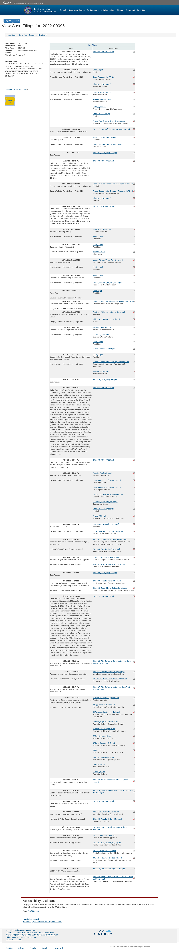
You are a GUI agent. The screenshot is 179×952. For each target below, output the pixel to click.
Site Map (9, 948)
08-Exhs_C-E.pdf (99, 750)
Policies (21, 948)
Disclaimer (45, 948)
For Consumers (93, 10)
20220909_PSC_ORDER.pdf (103, 460)
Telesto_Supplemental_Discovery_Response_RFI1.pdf (113, 191)
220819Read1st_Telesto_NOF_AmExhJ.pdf (109, 564)
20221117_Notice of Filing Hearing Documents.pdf (111, 129)
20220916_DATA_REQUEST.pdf (105, 379)
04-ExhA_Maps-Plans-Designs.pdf (105, 722)
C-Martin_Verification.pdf (102, 92)
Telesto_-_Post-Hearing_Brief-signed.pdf (108, 144)
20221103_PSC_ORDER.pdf (103, 161)
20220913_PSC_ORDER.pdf (103, 388)
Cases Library (11, 35)
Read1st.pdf (97, 291)
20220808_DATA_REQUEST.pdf (105, 573)
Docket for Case (15, 89)
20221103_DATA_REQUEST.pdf (105, 153)
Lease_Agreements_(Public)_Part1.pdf (107, 480)
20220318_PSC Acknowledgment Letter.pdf (109, 869)
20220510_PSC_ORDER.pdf (103, 801)
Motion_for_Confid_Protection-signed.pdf (108, 494)
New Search (42, 35)
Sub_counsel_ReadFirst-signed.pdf (106, 524)
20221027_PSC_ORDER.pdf (103, 206)
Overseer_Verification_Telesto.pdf (105, 502)
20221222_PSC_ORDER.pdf (103, 52)
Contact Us (141, 10)
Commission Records (77, 10)
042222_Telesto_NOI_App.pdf (104, 835)
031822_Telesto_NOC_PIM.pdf (104, 851)
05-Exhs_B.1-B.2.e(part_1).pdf (104, 729)
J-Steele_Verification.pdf (102, 99)
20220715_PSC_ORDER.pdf (103, 596)
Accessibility (59, 948)
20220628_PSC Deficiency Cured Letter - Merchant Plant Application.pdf (112, 662)
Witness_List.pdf (99, 252)
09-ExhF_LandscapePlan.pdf (103, 757)
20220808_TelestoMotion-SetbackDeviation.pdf (110, 588)
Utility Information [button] (108, 10)
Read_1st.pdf (98, 70)
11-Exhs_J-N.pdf (99, 772)
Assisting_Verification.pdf (102, 327)
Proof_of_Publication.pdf (102, 229)
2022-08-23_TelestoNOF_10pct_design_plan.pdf (110, 539)
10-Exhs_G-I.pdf (99, 764)
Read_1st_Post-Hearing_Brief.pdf (105, 137)
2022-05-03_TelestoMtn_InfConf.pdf (106, 812)
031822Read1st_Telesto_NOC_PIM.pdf (107, 858)
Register (8, 21)
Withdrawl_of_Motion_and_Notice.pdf (106, 319)
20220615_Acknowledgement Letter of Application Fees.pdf (111, 781)
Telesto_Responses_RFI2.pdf (104, 349)
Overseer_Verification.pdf (102, 334)
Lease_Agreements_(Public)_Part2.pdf (107, 487)
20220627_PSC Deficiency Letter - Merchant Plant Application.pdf (111, 688)
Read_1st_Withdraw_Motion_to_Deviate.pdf (109, 312)
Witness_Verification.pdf (101, 84)
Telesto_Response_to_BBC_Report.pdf (107, 282)
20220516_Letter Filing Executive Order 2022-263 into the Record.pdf (113, 792)
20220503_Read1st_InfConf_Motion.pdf (107, 819)
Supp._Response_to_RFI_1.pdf (104, 77)
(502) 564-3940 (33, 911)
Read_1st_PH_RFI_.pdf (101, 114)
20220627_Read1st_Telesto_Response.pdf (109, 672)
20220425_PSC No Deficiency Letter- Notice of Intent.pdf (110, 828)
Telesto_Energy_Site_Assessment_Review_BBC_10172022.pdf (114, 301)
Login (17, 21)
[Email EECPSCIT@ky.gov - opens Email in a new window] (89, 920)
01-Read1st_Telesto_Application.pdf (106, 698)
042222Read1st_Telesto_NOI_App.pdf (107, 842)
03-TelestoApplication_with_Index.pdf (106, 712)
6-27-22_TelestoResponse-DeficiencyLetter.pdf (110, 679)
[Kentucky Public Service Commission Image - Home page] (39, 10)
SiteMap (120, 10)
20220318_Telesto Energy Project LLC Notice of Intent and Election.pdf (113, 878)
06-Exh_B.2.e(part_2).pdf (102, 736)
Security (33, 948)
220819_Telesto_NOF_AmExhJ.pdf (106, 557)
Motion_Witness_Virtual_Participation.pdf (108, 260)
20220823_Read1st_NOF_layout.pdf (106, 549)
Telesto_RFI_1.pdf (99, 516)
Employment (130, 10)
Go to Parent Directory (27, 35)
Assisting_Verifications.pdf (102, 473)
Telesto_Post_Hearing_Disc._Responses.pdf (109, 121)
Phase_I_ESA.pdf (99, 107)
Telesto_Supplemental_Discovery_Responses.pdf (111, 362)
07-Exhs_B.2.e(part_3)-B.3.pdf (104, 743)
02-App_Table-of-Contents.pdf (104, 705)
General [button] (63, 10)
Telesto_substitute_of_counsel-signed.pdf (108, 531)
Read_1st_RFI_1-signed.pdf (103, 509)
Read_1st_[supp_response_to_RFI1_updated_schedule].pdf (114, 184)
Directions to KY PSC (14, 940)
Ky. (7, 2)
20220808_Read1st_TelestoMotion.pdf (107, 581)
